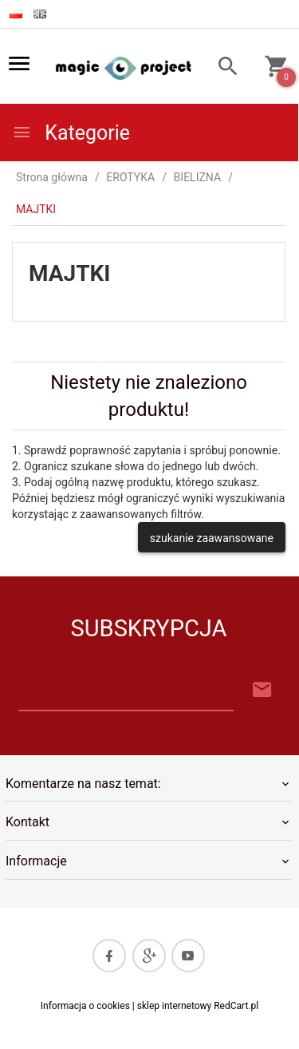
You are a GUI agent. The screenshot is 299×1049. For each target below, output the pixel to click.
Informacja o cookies (85, 1005)
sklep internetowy (174, 1005)
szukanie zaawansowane (211, 538)
